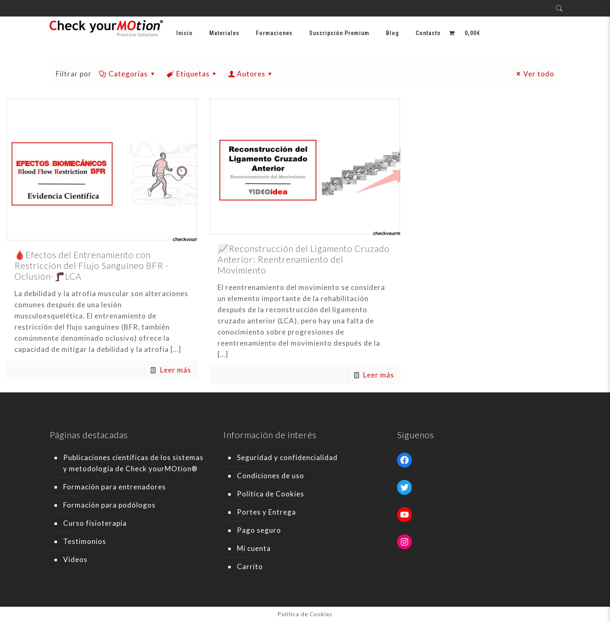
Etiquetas (192, 73)
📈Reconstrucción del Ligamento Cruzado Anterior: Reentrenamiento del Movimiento (304, 259)
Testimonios (84, 541)
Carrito (250, 566)
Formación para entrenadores (114, 486)
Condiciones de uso (270, 475)
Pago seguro (259, 530)
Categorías (128, 73)
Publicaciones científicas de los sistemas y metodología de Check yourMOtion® (133, 463)
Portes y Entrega (266, 512)
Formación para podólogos (109, 505)
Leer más (175, 370)
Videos (75, 559)
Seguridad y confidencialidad (287, 457)
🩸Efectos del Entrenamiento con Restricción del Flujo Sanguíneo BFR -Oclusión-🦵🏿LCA (91, 265)
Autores (251, 73)
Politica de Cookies (270, 493)
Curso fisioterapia (95, 523)
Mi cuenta (254, 548)
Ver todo (534, 73)
